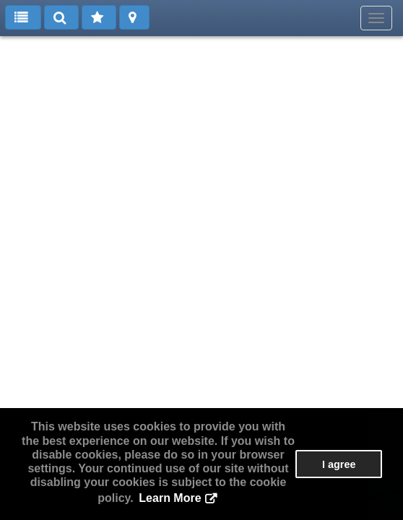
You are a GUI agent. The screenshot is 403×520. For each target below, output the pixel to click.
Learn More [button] (170, 498)
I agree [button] (338, 464)
